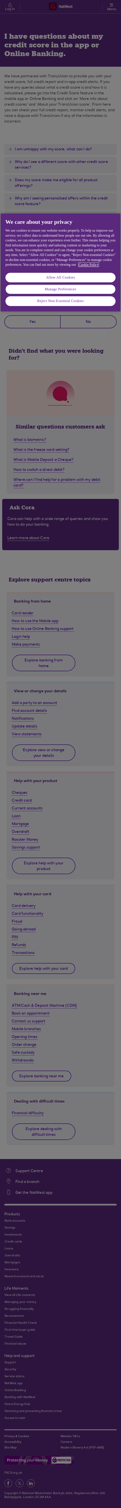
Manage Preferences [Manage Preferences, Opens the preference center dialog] (60, 289)
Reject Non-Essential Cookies (60, 301)
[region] (60, 262)
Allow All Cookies (60, 277)
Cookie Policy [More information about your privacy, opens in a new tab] (88, 265)
